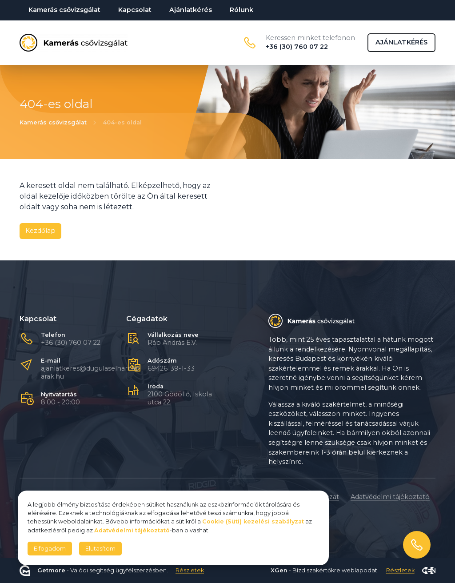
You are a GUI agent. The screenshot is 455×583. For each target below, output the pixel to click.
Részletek (190, 570)
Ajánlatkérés (190, 10)
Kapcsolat (135, 10)
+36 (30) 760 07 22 (70, 343)
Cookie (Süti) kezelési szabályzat (253, 521)
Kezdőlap (40, 231)
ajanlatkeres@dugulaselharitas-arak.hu (91, 372)
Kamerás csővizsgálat (64, 10)
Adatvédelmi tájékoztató (390, 497)
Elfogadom (50, 548)
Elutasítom (100, 548)
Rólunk (241, 10)
